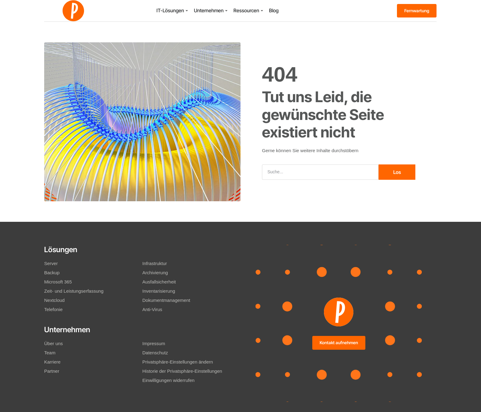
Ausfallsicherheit (159, 281)
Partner (51, 371)
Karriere (52, 361)
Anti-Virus (152, 309)
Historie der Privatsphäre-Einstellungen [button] (182, 371)
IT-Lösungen (170, 10)
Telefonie (53, 309)
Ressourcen (246, 10)
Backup (52, 272)
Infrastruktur (154, 263)
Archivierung (155, 272)
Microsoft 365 (58, 281)
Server (51, 263)
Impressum (153, 343)
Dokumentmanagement (166, 300)
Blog (274, 10)
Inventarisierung (158, 291)
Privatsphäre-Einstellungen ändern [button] (177, 361)
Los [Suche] (397, 172)
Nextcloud (54, 300)
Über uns (53, 343)
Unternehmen (209, 10)
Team (50, 352)
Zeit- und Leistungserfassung (73, 291)
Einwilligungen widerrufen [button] (168, 380)
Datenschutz (155, 352)
